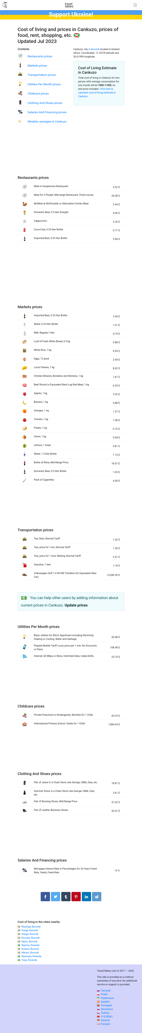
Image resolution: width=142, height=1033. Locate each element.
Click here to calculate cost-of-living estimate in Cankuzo (97, 92)
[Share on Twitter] (55, 896)
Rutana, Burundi (30, 948)
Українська (105, 998)
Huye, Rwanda (29, 960)
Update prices (76, 605)
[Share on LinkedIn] (86, 896)
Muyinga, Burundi (31, 926)
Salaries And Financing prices (47, 112)
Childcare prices (38, 93)
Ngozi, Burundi (29, 941)
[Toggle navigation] (135, 5)
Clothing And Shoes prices (45, 103)
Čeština (103, 1012)
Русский (103, 990)
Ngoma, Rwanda (31, 945)
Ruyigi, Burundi (30, 930)
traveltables (69, 5)
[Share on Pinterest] (76, 896)
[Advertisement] (71, 153)
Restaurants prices (40, 56)
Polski (102, 994)
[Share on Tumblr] (66, 896)
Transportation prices (42, 75)
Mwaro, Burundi (30, 952)
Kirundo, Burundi (31, 937)
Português (104, 1005)
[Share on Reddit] (96, 896)
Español (103, 1001)
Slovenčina (105, 1009)
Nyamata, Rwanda (31, 956)
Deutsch (103, 1020)
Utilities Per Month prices (44, 84)
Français (103, 1023)
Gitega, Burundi (30, 934)
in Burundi (93, 49)
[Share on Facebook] (45, 896)
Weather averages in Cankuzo (47, 121)
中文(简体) (104, 1016)
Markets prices (37, 65)
